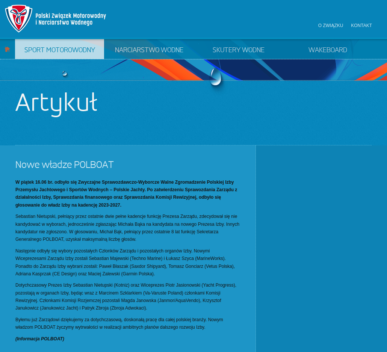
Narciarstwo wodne (149, 50)
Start (7, 49)
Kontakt (361, 25)
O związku (330, 25)
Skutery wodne (239, 50)
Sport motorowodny (59, 50)
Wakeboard (327, 50)
